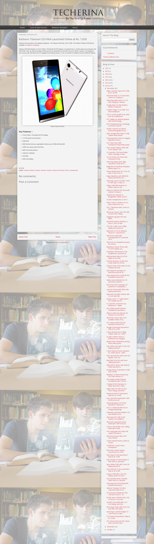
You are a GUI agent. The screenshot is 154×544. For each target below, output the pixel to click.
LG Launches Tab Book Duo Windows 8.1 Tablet (116, 304)
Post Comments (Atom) (62, 242)
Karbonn (32, 170)
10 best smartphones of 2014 (117, 200)
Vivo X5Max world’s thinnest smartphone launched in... (116, 309)
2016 (107, 80)
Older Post (92, 237)
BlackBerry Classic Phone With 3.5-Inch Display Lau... (117, 248)
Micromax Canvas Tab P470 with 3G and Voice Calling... (118, 213)
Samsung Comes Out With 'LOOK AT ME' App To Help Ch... (118, 182)
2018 (107, 74)
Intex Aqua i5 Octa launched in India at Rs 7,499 (117, 456)
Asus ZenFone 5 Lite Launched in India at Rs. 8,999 (118, 470)
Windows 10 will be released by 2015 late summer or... (117, 375)
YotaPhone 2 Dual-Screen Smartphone (115, 446)
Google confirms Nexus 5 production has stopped (116, 338)
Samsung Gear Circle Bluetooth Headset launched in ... (117, 484)
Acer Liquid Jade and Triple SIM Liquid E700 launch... (117, 432)
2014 (107, 86)
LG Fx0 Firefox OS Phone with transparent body (117, 158)
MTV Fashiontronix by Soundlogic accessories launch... (118, 125)
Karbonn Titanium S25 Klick (55, 170)
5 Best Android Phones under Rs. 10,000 (118, 442)
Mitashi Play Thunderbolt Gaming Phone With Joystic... (118, 342)
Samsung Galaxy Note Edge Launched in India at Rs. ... (116, 163)
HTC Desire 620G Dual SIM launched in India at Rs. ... (116, 323)
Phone (67, 170)
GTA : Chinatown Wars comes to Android (118, 208)
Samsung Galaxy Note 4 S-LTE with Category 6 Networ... (117, 101)
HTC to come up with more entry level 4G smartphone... (118, 115)
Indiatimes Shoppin (32, 45)
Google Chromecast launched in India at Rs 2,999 (118, 328)
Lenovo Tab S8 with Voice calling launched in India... (118, 427)
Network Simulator (59, 27)
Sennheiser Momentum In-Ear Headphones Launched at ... (117, 252)
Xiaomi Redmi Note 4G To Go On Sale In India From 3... (118, 172)
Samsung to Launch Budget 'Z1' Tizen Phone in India (118, 513)
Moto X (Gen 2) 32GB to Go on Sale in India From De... (117, 203)
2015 (107, 83)
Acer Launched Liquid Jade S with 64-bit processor (118, 399)
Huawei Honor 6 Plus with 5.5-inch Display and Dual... (118, 267)
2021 (107, 68)
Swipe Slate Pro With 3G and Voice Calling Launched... (116, 390)
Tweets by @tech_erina (111, 57)
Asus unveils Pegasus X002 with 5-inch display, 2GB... (118, 148)
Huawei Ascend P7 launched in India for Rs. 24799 (117, 394)
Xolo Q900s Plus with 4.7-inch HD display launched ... (118, 347)
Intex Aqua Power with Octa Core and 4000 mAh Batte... (118, 508)
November (111, 527)
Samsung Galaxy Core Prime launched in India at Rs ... (116, 404)
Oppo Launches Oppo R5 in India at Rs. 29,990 (118, 92)
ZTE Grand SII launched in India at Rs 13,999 (118, 517)
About (75, 27)
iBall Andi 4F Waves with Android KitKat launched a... (118, 366)
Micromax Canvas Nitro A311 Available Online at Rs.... (117, 319)
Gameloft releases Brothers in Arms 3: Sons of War (117, 222)
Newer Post (23, 237)
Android (26, 170)
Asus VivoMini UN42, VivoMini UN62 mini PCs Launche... (117, 479)
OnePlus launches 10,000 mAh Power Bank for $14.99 (117, 262)
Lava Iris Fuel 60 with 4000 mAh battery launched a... (118, 290)
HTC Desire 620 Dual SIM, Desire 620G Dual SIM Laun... (118, 522)
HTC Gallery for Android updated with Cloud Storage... (118, 120)
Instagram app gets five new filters (116, 218)
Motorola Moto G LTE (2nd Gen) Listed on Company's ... (118, 96)
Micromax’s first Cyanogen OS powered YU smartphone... (117, 286)
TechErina (110, 53)
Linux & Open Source (38, 27)
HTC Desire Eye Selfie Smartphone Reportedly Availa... (118, 144)
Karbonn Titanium (40, 170)
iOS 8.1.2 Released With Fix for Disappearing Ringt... (117, 408)
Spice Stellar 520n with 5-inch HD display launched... (118, 465)
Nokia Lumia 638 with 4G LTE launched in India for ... (117, 281)
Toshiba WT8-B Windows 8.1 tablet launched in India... (117, 385)
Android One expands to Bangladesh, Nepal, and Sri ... (117, 196)
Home (22, 27)
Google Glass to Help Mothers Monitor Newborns (117, 106)
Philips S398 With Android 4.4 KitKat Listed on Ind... (117, 186)
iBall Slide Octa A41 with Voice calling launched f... (117, 361)
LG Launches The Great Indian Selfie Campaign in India (117, 153)
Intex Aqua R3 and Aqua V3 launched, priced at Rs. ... (116, 271)
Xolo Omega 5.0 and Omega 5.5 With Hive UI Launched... (118, 461)
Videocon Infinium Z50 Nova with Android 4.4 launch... (118, 191)
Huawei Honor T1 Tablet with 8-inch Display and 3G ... (118, 300)
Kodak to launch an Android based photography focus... (117, 130)
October (110, 530)
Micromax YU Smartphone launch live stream (118, 243)
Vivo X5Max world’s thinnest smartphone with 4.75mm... (117, 380)
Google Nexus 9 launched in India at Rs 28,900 (118, 371)
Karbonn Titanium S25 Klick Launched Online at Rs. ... (116, 489)
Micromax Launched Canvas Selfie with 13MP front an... (117, 423)
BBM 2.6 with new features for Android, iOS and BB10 (117, 314)
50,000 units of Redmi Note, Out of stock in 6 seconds (118, 498)
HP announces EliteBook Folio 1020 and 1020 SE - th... (117, 494)
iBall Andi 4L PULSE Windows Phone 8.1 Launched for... (117, 232)
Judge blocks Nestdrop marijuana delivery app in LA (118, 167)
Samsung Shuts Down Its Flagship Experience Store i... (118, 139)
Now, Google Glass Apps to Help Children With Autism (118, 134)
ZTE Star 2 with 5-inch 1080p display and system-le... (117, 227)
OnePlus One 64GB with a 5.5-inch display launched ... (117, 503)
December (111, 88)
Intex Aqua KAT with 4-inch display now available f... (116, 418)
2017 (107, 77)
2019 (107, 71)
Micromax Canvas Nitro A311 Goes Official (117, 437)
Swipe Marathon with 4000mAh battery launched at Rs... (117, 177)
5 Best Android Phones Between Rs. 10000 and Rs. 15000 (118, 352)
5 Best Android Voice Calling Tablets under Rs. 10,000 (116, 333)
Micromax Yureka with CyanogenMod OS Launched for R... (117, 237)
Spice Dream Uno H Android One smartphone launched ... (118, 276)
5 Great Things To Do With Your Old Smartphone (118, 111)
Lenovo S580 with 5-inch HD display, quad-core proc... (116, 475)
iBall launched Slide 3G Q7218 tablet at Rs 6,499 (117, 257)
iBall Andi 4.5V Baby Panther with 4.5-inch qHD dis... (118, 295)
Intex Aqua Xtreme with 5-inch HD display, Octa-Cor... (118, 356)
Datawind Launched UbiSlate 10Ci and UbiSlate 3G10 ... (118, 413)
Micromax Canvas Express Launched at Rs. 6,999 (116, 451)
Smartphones (74, 170)
